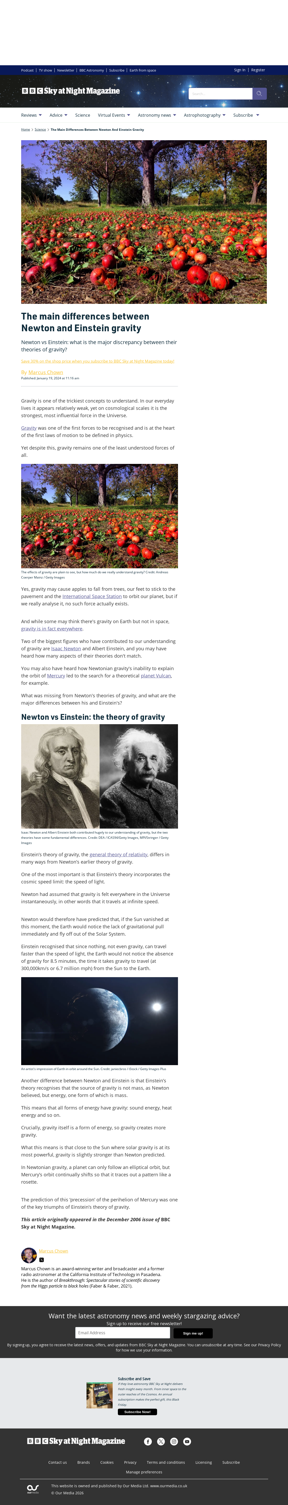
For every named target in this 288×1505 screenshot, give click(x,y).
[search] (259, 94)
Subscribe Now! (137, 1412)
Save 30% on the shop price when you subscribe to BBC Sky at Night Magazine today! (97, 361)
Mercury (56, 675)
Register (258, 69)
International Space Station (92, 596)
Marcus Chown (53, 1251)
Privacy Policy (269, 1344)
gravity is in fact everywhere (51, 628)
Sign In (239, 69)
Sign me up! (193, 1333)
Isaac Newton (66, 648)
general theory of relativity (118, 854)
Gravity (29, 428)
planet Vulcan (156, 675)
